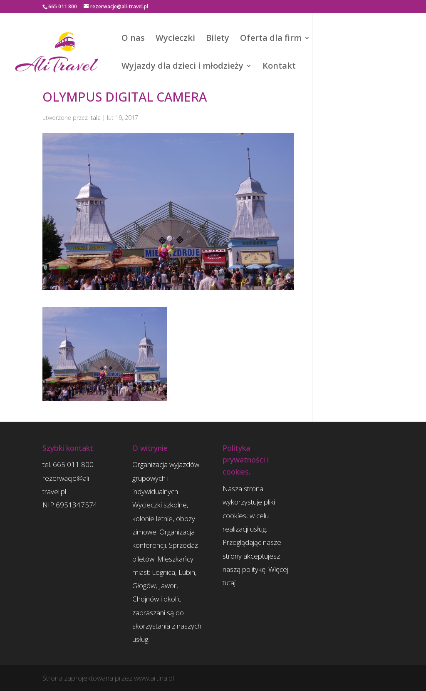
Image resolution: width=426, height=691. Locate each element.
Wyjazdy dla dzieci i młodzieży (182, 67)
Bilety (217, 39)
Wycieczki (175, 39)
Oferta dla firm (271, 39)
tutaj (229, 582)
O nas (133, 39)
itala (95, 118)
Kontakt (279, 67)
